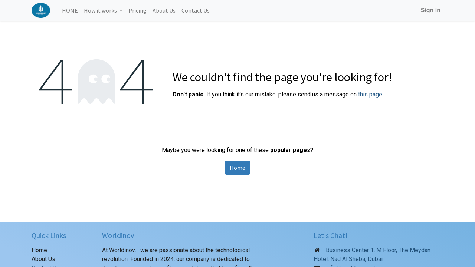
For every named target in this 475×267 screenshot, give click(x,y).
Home (237, 167)
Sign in (430, 10)
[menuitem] (70, 10)
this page (370, 94)
